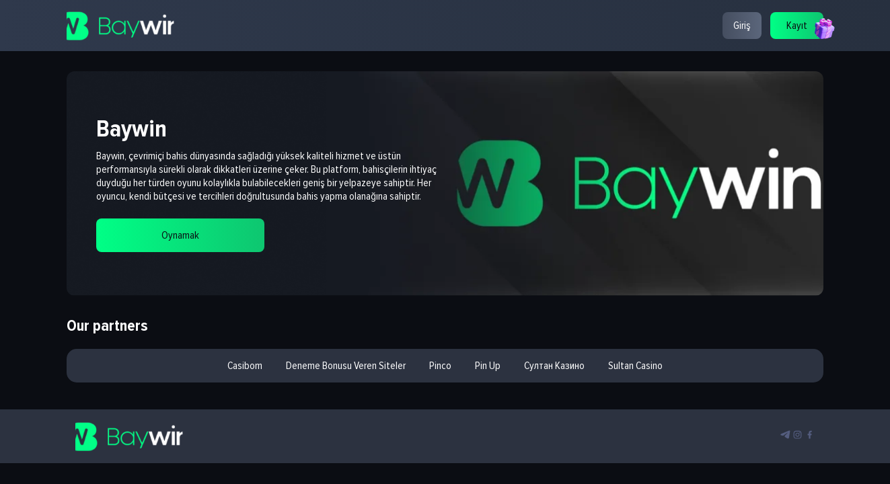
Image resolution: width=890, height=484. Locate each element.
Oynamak (180, 235)
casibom (244, 365)
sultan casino (635, 365)
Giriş (742, 25)
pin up (487, 365)
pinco (440, 365)
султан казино (554, 365)
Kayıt (796, 25)
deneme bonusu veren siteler (346, 365)
